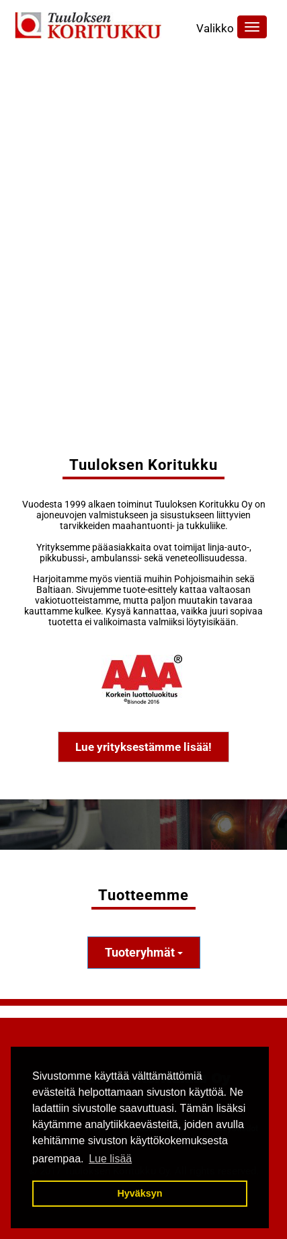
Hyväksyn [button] (139, 1193)
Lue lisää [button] (110, 1158)
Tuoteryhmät (144, 952)
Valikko (215, 28)
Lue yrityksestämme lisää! (143, 747)
